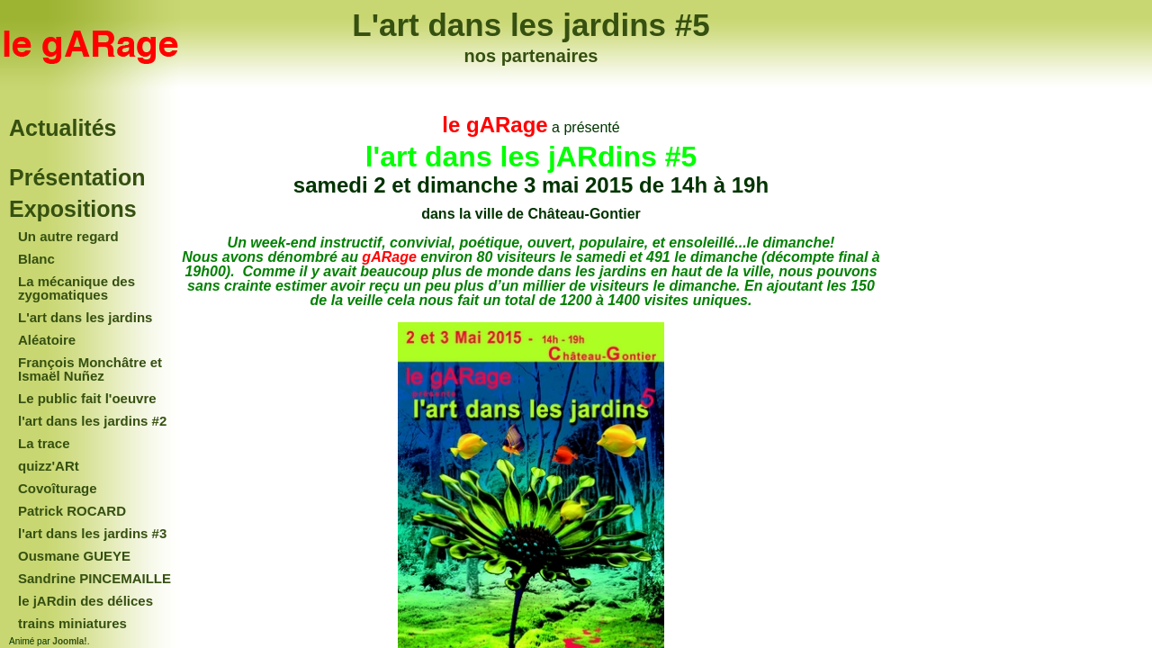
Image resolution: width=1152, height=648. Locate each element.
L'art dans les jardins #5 (530, 24)
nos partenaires (531, 56)
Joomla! (69, 641)
